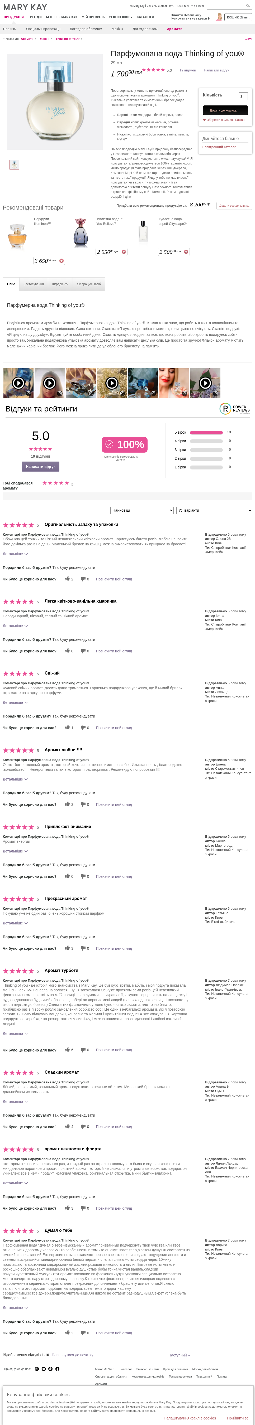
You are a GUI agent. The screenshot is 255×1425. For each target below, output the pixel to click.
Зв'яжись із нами (147, 1369)
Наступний (179, 1355)
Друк (248, 38)
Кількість (212, 95)
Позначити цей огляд (114, 579)
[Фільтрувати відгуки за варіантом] (214, 510)
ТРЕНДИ (35, 17)
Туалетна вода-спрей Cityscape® (173, 221)
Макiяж (117, 29)
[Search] (229, 6)
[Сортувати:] (142, 510)
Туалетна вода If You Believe (109, 221)
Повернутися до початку (72, 1355)
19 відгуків (188, 70)
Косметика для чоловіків (147, 1376)
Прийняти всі (238, 1418)
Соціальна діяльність (160, 6)
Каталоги (145, 17)
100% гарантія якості (190, 6)
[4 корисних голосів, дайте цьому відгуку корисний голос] (68, 1127)
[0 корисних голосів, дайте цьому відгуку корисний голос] (68, 651)
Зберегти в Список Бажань (226, 120)
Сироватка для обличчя (111, 1376)
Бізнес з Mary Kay (61, 17)
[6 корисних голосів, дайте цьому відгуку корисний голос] (68, 1050)
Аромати (174, 29)
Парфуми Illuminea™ (42, 221)
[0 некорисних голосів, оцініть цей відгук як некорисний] (84, 579)
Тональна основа (180, 1376)
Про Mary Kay (136, 6)
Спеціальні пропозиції (43, 29)
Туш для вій (204, 1376)
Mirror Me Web (105, 1369)
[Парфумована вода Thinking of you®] (55, 101)
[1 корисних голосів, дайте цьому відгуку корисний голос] (68, 728)
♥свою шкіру (121, 17)
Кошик (238, 17)
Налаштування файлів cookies (190, 1418)
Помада (222, 1376)
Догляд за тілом (145, 29)
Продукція (14, 17)
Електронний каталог (219, 147)
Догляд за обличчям (86, 29)
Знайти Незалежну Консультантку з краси (189, 16)
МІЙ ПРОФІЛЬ (93, 17)
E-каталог (125, 1369)
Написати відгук (216, 70)
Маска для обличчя (205, 1369)
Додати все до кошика (234, 205)
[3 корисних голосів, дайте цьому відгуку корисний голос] (68, 948)
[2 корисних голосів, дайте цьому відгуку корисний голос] (68, 579)
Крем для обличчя (175, 1369)
